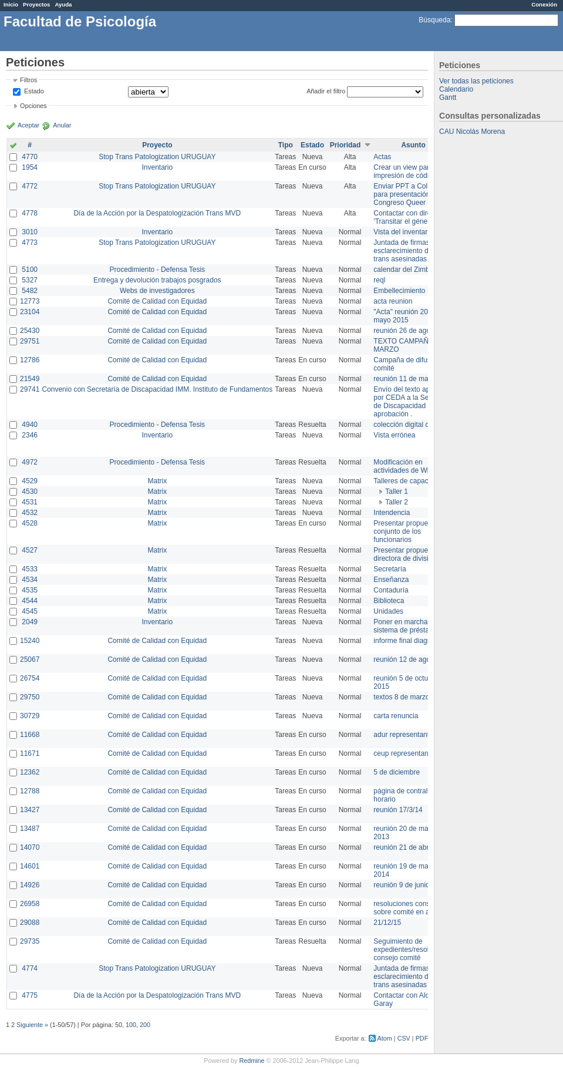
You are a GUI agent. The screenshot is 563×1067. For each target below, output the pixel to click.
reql (379, 280)
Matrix (157, 481)
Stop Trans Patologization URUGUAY (157, 157)
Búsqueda (434, 20)
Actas (382, 157)
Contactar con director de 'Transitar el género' (413, 217)
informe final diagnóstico (411, 641)
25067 (29, 659)
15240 (29, 641)
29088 (29, 922)
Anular (62, 125)
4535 (30, 590)
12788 (29, 791)
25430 (29, 331)
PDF (422, 1038)
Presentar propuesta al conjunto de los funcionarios (408, 531)
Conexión (544, 4)
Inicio (11, 4)
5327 (30, 280)
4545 (30, 611)
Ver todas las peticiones (476, 81)
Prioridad (345, 145)
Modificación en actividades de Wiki (403, 466)
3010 (30, 232)
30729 (29, 716)
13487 (29, 828)
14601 (29, 866)
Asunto (413, 145)
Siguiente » (32, 1024)
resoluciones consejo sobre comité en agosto (410, 908)
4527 (30, 550)
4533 (30, 569)
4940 (30, 424)
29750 (29, 697)
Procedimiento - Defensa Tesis (157, 269)
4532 (30, 513)
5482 (30, 291)
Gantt (447, 97)
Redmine (251, 1060)
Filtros (28, 79)
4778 (30, 213)
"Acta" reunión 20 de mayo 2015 (405, 316)
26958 (29, 904)
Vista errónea (394, 435)
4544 (30, 601)
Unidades (388, 611)
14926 (29, 885)
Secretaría (389, 569)
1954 (30, 167)
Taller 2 (396, 502)
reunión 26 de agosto (406, 331)
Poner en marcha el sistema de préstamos (407, 626)
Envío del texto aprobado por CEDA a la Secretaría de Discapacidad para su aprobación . (413, 401)
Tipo (285, 145)
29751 (29, 341)
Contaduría (390, 590)
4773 (30, 242)
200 (145, 1024)
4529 (30, 481)
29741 (29, 389)
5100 (30, 269)
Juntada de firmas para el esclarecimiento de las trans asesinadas (413, 250)
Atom (384, 1038)
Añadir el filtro (325, 91)
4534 (30, 579)
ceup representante (403, 753)
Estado (34, 91)
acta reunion (392, 301)
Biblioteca (388, 601)
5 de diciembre (396, 772)
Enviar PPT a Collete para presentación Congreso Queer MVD (408, 194)
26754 (29, 678)
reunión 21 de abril (402, 847)
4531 (30, 502)
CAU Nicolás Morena (472, 131)
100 (131, 1024)
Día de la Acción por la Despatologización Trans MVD (157, 213)
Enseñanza (391, 579)
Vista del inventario (403, 232)
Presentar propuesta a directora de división (408, 554)
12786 (29, 360)
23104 (29, 312)
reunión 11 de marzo (405, 379)
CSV (403, 1038)
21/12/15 (387, 922)
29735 (29, 941)
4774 (30, 968)
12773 (29, 301)
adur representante (403, 735)
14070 (29, 847)
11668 (29, 735)
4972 (30, 462)
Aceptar (28, 125)
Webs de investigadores (157, 291)
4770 (30, 157)
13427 (29, 810)
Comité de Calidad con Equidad (157, 301)
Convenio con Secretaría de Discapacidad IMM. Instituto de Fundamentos (157, 389)
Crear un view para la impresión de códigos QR (413, 171)
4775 (30, 995)
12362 (29, 772)
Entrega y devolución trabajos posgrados (157, 280)
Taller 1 (396, 491)
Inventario (157, 167)
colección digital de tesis (411, 424)
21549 (29, 379)
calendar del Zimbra (404, 269)
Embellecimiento (399, 291)
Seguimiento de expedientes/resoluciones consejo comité (413, 949)
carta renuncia (395, 716)
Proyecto (157, 145)
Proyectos (36, 4)
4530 (30, 491)
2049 (30, 622)
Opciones (33, 105)
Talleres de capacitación (411, 481)
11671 (29, 753)
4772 (30, 186)
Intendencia (391, 513)
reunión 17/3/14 (397, 810)
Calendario (456, 89)
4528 (30, 523)
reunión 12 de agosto (406, 659)
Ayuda (63, 4)
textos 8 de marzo (401, 697)
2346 (30, 435)
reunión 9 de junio (401, 885)
